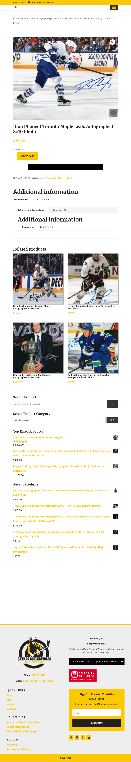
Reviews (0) (59, 210)
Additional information (31, 210)
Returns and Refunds (19, 749)
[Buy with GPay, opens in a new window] (65, 167)
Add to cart (28, 156)
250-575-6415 (38, 675)
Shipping (11, 744)
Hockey (25, 18)
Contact (11, 709)
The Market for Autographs (22, 731)
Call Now (65, 757)
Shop (9, 695)
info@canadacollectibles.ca (38, 680)
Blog (9, 700)
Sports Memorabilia (18, 726)
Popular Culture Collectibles (23, 722)
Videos (10, 704)
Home (16, 18)
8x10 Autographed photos (44, 18)
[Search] (112, 404)
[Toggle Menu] (114, 7)
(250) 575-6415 (20, 2)
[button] (112, 42)
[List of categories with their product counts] (59, 420)
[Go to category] (112, 420)
